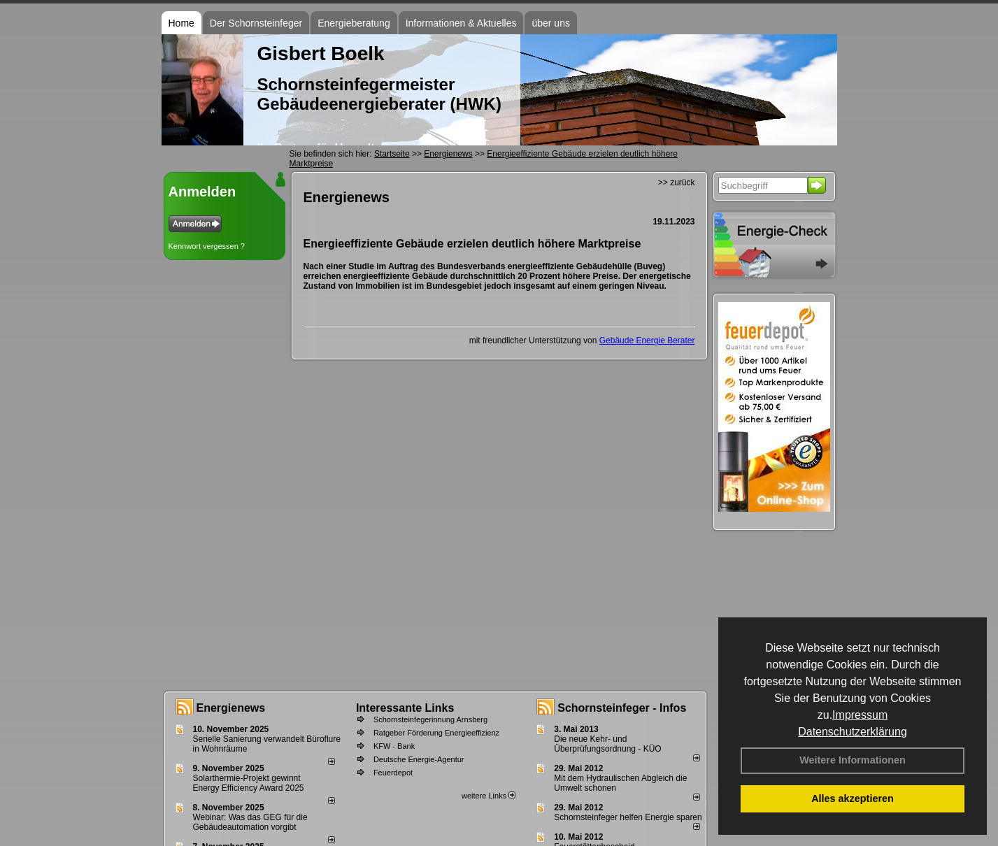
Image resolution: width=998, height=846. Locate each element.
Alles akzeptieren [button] (852, 798)
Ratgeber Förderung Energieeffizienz (436, 733)
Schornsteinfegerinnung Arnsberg (430, 719)
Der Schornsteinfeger (256, 23)
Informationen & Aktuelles (461, 23)
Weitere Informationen (852, 760)
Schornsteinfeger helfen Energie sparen (627, 817)
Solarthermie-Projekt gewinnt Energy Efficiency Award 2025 (248, 783)
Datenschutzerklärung (852, 732)
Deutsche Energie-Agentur (418, 759)
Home (181, 23)
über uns (550, 23)
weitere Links (488, 795)
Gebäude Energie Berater (647, 340)
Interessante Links (405, 708)
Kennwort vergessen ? (207, 246)
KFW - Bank (394, 746)
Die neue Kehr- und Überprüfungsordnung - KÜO (607, 744)
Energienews (231, 708)
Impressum (859, 715)
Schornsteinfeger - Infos (621, 708)
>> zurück (676, 182)
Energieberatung (354, 23)
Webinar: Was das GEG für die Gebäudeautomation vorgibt (250, 822)
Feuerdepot (393, 772)
